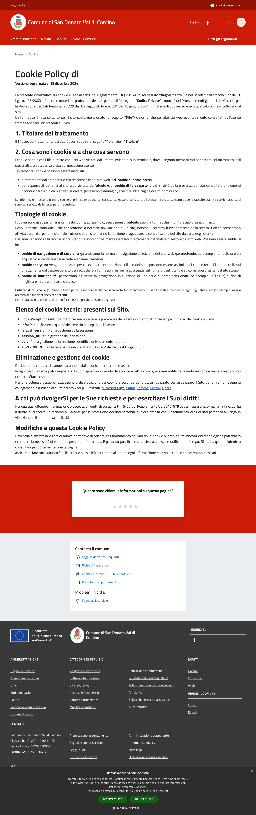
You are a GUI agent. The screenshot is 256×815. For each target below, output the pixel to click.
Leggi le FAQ (78, 749)
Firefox (155, 388)
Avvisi (192, 685)
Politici (15, 699)
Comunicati (195, 678)
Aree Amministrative (24, 678)
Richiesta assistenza (83, 757)
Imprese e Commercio (84, 692)
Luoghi (192, 705)
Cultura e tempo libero (85, 678)
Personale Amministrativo (28, 707)
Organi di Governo (22, 671)
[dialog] (128, 791)
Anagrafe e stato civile (85, 671)
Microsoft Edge (113, 388)
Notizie (193, 671)
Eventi (192, 712)
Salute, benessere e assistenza (149, 699)
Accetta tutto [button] (113, 799)
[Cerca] (241, 22)
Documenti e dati (22, 714)
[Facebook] (205, 22)
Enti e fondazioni (21, 692)
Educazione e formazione (146, 670)
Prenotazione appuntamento (89, 735)
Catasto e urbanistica (84, 699)
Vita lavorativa (79, 685)
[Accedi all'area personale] (225, 5)
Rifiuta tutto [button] (144, 799)
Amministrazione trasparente (149, 735)
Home (19, 54)
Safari (130, 388)
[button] (128, 808)
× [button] (251, 771)
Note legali (136, 749)
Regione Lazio (19, 5)
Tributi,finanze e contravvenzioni (151, 685)
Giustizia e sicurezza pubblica (148, 678)
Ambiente (135, 692)
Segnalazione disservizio (86, 742)
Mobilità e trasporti (83, 707)
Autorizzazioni (138, 706)
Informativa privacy (142, 742)
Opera (166, 388)
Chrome (143, 388)
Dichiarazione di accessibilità (148, 757)
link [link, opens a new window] (166, 791)
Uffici (13, 685)
